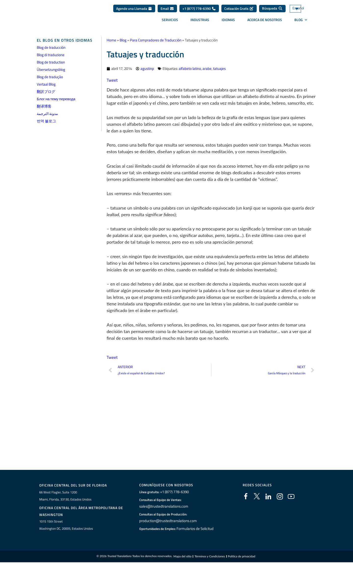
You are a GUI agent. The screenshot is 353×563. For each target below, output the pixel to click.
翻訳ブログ (46, 91)
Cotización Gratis (239, 10)
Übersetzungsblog (51, 69)
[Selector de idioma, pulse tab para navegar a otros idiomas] (302, 10)
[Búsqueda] (272, 10)
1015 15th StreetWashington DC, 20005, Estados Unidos (66, 525)
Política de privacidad (241, 557)
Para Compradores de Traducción (155, 40)
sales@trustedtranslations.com (163, 506)
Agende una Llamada (134, 10)
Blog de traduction (51, 62)
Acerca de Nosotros (264, 21)
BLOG (301, 21)
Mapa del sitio (182, 557)
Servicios (170, 21)
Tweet (112, 80)
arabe (207, 68)
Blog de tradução (50, 77)
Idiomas (228, 21)
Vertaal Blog (46, 84)
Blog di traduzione (50, 55)
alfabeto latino (190, 68)
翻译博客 (44, 106)
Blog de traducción (51, 47)
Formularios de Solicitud (195, 528)
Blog (123, 40)
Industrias (199, 21)
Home (111, 40)
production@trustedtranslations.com (167, 520)
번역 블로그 (46, 121)
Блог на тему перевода (56, 99)
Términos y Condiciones (209, 557)
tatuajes (219, 68)
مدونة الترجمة (47, 113)
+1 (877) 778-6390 (199, 10)
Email (167, 10)
